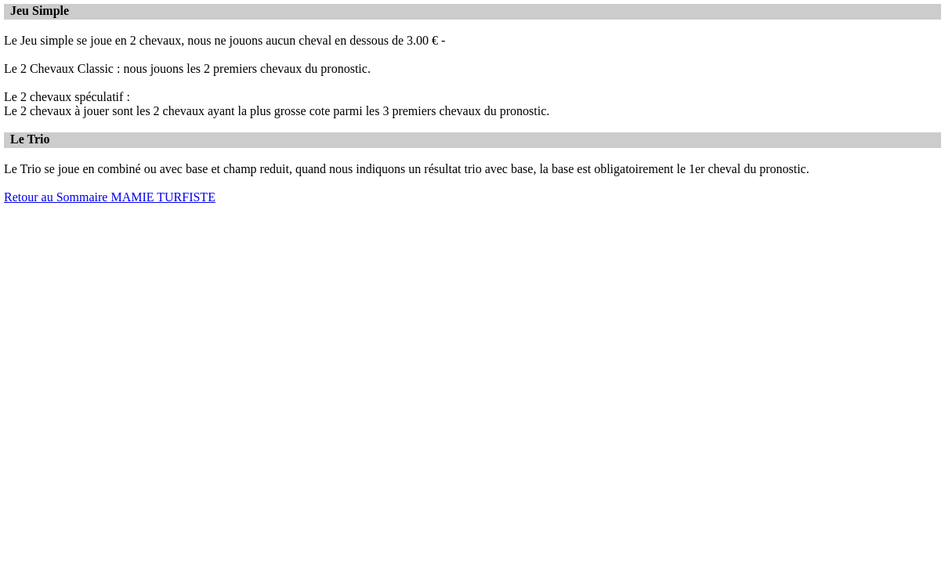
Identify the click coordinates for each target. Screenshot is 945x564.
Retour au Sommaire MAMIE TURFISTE (109, 197)
